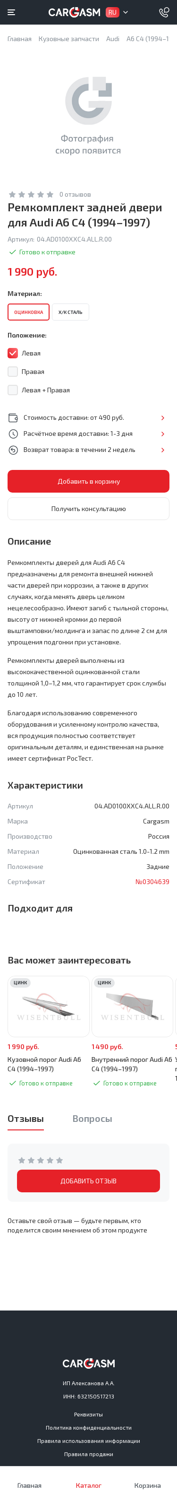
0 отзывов (75, 194)
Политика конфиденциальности (89, 1427)
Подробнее (162, 418)
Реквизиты (88, 1414)
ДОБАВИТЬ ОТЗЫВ (88, 1181)
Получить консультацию (88, 508)
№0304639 (152, 881)
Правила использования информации (88, 1440)
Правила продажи (88, 1453)
